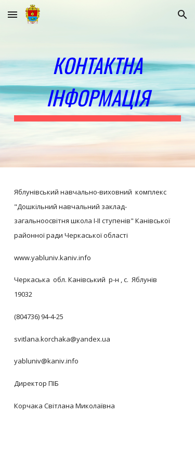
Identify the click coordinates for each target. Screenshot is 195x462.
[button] (12, 14)
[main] (98, 84)
